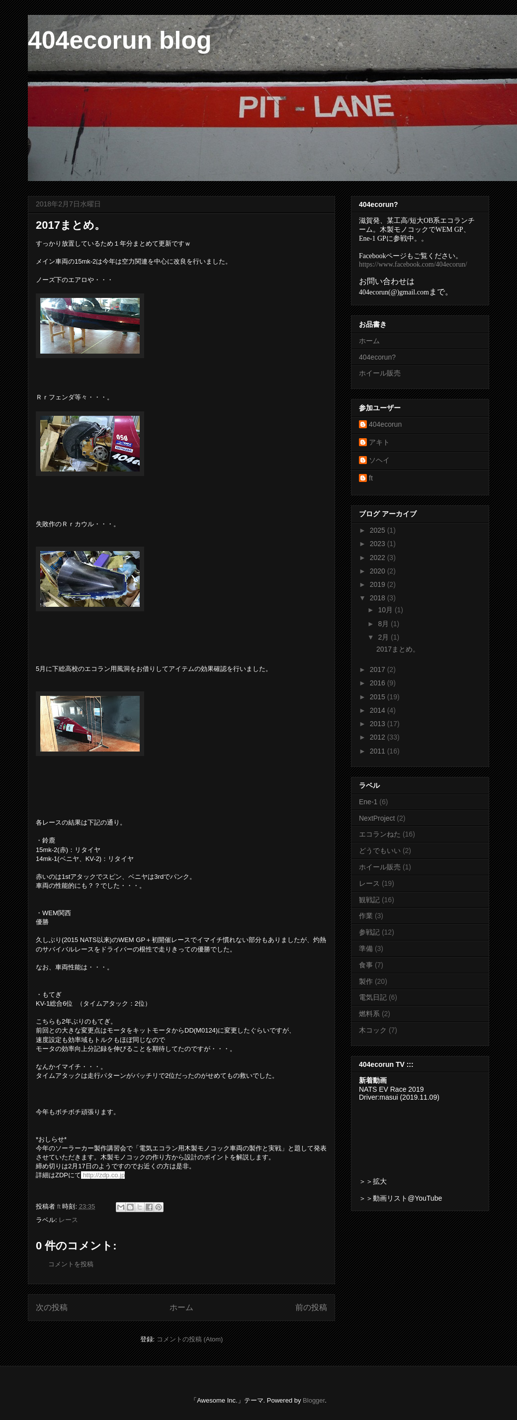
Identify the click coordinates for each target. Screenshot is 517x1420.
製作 (366, 981)
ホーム (181, 1307)
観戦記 (369, 900)
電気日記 (373, 997)
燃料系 (369, 1014)
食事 (366, 965)
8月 (384, 624)
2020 (378, 571)
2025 (378, 530)
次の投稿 (52, 1307)
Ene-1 (368, 802)
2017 (378, 669)
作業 (366, 916)
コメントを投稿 (70, 1264)
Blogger (314, 1400)
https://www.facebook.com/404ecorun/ (413, 264)
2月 (384, 637)
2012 (378, 737)
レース (68, 1220)
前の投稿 (311, 1307)
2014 (378, 710)
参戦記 (369, 932)
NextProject (377, 818)
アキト (379, 442)
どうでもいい (380, 850)
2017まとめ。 (398, 649)
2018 (378, 598)
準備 (366, 948)
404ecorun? (377, 357)
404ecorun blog (120, 40)
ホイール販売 (380, 373)
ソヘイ (379, 460)
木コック (373, 1030)
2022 (378, 558)
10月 (386, 610)
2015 (378, 697)
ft (371, 478)
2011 (378, 751)
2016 (378, 683)
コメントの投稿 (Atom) (190, 1339)
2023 (378, 544)
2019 (378, 584)
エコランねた (380, 834)
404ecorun (385, 424)
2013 (378, 724)
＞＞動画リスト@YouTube (400, 1198)
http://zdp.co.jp (104, 1175)
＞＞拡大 (373, 1181)
